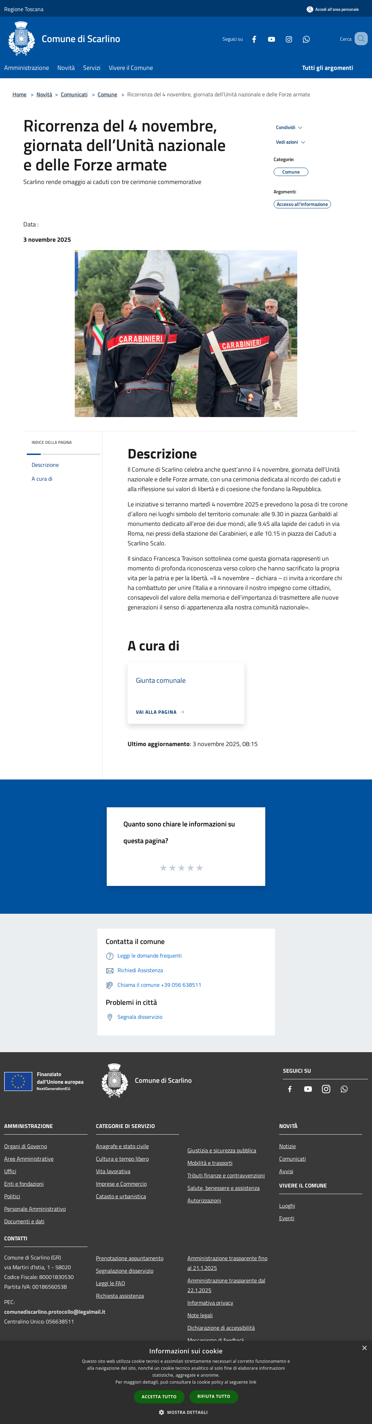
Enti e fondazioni (24, 1183)
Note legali (200, 1315)
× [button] (364, 1348)
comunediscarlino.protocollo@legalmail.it (54, 1311)
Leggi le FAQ (110, 1283)
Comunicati (74, 94)
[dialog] (186, 1382)
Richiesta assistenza (120, 1295)
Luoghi (287, 1205)
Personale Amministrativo (35, 1209)
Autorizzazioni (204, 1200)
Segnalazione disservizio (124, 1270)
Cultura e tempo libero (122, 1158)
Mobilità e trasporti (210, 1163)
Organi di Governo (25, 1146)
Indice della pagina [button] (52, 442)
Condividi (290, 127)
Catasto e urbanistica (121, 1196)
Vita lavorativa (113, 1171)
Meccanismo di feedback (215, 1340)
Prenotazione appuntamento (129, 1258)
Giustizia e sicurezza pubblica (221, 1150)
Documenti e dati (24, 1221)
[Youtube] (263, 38)
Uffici (10, 1171)
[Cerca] (359, 38)
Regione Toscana (23, 9)
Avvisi (286, 1171)
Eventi (286, 1218)
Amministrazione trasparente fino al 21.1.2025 (227, 1263)
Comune (107, 94)
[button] (186, 1412)
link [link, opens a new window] (253, 1382)
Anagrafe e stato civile (122, 1146)
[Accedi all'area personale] (333, 9)
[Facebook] (245, 38)
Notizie (287, 1146)
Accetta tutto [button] (159, 1397)
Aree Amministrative (29, 1158)
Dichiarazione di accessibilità (221, 1327)
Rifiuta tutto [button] (214, 1396)
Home (19, 94)
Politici (12, 1196)
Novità (44, 94)
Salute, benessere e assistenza (223, 1188)
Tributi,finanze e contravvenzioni (226, 1175)
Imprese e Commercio (121, 1183)
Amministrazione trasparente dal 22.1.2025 (226, 1285)
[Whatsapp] (298, 38)
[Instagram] (280, 38)
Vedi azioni (291, 142)
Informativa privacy (210, 1302)
